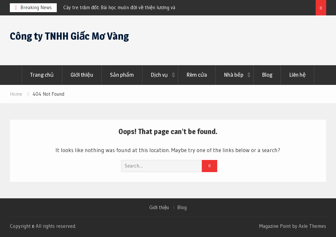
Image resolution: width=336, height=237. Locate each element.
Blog (267, 74)
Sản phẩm (122, 74)
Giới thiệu (82, 74)
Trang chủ (42, 74)
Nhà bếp (233, 74)
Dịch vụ (159, 74)
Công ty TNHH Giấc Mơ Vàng (69, 36)
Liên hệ (297, 74)
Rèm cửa (196, 74)
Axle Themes (312, 226)
